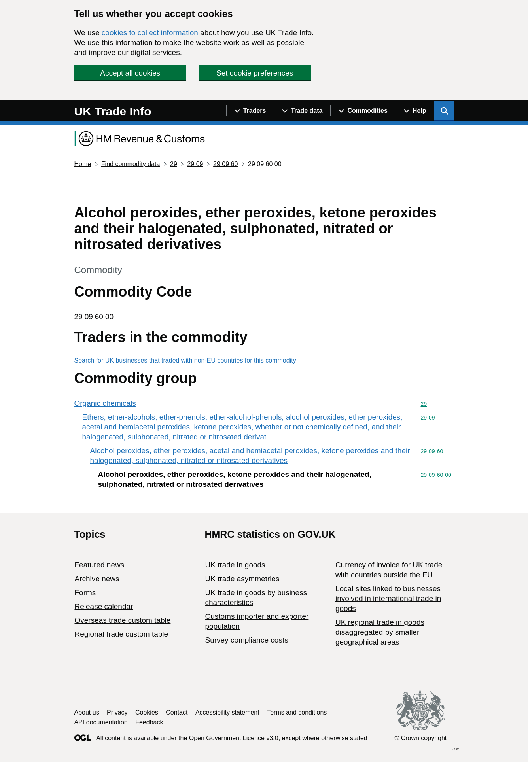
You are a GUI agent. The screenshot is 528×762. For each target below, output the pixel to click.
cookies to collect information (150, 32)
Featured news (100, 565)
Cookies (146, 712)
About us (86, 712)
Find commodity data (130, 164)
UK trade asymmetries (242, 579)
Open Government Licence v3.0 (233, 738)
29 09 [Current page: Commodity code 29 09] (195, 164)
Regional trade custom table (121, 634)
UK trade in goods (235, 565)
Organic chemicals (105, 403)
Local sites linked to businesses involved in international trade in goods (388, 598)
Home (82, 164)
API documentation (101, 722)
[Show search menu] (444, 111)
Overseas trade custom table (123, 620)
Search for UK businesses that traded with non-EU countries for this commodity (185, 360)
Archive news (97, 579)
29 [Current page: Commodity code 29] (173, 164)
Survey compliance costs (246, 640)
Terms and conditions (297, 712)
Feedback (149, 722)
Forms (85, 592)
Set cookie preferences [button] (254, 73)
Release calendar (104, 606)
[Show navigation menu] (250, 111)
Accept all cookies (130, 73)
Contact (176, 712)
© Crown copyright (420, 738)
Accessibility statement (227, 712)
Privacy (117, 712)
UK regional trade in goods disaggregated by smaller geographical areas (379, 632)
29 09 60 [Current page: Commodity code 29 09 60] (225, 164)
